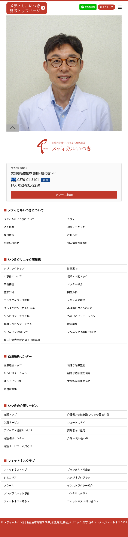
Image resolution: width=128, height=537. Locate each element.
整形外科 (9, 292)
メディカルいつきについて (26, 210)
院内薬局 (72, 324)
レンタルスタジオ (77, 493)
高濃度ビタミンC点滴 (79, 308)
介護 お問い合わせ (77, 438)
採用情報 (9, 235)
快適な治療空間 (76, 365)
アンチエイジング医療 (17, 300)
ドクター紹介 (75, 284)
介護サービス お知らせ (18, 446)
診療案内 (72, 268)
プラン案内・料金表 (78, 469)
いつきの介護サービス (23, 405)
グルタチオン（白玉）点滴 (19, 308)
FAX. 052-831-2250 (25, 185)
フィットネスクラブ (21, 460)
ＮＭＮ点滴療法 (76, 300)
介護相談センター (14, 438)
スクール (9, 485)
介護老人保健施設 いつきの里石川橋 (88, 414)
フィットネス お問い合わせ (83, 501)
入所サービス (11, 422)
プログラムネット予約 (17, 493)
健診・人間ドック (77, 276)
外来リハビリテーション (81, 316)
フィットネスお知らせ (17, 501)
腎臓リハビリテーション (18, 324)
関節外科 (72, 292)
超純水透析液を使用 (78, 373)
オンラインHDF (12, 381)
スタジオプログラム (78, 477)
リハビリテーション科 (17, 316)
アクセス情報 (64, 195)
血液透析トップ (13, 365)
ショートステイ (76, 422)
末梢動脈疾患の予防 (78, 381)
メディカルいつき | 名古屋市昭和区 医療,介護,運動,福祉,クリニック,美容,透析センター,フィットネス (62, 522)
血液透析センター (20, 356)
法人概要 (9, 227)
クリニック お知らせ (16, 332)
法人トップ (106, 7)
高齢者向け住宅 (76, 430)
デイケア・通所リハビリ (18, 430)
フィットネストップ (15, 469)
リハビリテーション (15, 373)
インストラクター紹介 (80, 485)
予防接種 (9, 284)
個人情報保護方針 (77, 243)
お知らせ (72, 235)
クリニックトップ (14, 268)
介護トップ (10, 414)
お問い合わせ (11, 243)
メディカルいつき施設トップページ (25, 8)
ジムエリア (10, 477)
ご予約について (13, 276)
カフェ (71, 219)
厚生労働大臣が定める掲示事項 (22, 339)
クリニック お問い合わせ (81, 332)
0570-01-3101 (33, 179)
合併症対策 (10, 389)
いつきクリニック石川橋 (24, 259)
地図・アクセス (76, 227)
